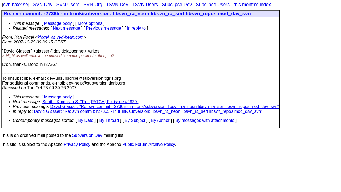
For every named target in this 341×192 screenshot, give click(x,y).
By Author (160, 120)
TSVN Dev (117, 4)
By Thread (109, 120)
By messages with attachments (205, 120)
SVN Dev (42, 4)
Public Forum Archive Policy (148, 144)
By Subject (135, 120)
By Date (85, 120)
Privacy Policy (77, 144)
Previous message (103, 28)
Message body (58, 23)
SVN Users (67, 4)
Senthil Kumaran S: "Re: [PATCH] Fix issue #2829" (90, 101)
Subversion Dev (87, 135)
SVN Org (92, 4)
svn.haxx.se (15, 4)
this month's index (252, 4)
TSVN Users (145, 4)
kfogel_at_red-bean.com (61, 37)
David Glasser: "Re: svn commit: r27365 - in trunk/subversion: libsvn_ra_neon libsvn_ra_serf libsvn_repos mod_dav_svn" (164, 106)
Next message (66, 28)
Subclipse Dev (177, 4)
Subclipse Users (213, 4)
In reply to (136, 28)
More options (90, 23)
